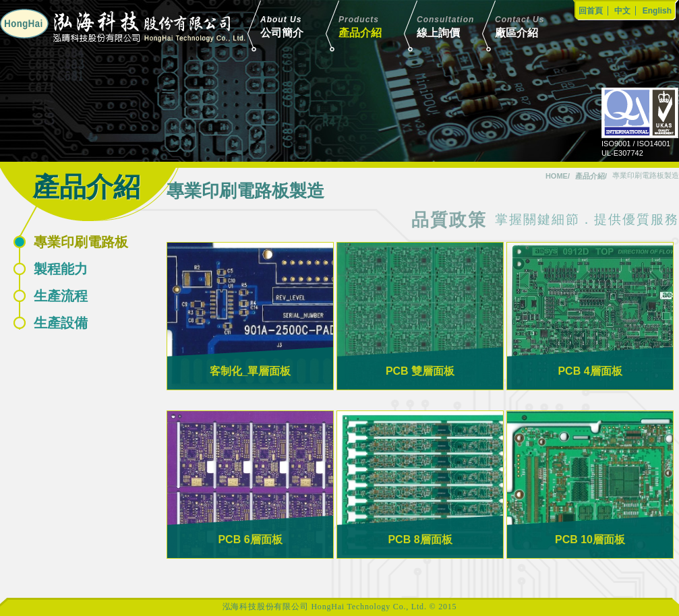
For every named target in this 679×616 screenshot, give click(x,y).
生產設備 (61, 323)
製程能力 (61, 269)
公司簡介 (300, 25)
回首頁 (591, 11)
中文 (622, 11)
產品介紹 (378, 25)
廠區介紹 (535, 25)
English (657, 11)
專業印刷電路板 (81, 242)
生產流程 (61, 296)
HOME (556, 176)
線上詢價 (457, 25)
